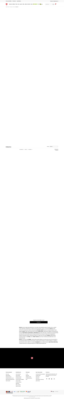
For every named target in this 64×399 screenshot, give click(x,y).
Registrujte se (56, 1)
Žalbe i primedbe (18, 384)
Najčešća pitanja (18, 386)
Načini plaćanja (8, 375)
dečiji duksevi (36, 332)
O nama (27, 374)
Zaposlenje (27, 375)
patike (23, 331)
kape (42, 331)
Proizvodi (11, 6)
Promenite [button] (56, 391)
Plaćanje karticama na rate (10, 378)
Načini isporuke (8, 380)
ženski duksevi (30, 332)
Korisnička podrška (18, 378)
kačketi (39, 331)
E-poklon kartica (38, 375)
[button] (49, 4)
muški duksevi (25, 332)
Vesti (26, 379)
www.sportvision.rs (28, 398)
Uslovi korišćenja (18, 374)
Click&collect (37, 376)
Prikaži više (39, 322)
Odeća (14, 6)
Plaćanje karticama (8, 376)
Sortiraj (48, 146)
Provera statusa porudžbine (20, 379)
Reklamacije (17, 383)
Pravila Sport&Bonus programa (40, 374)
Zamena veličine (18, 380)
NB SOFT (34, 398)
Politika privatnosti (18, 376)
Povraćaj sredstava (18, 382)
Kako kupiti (7, 374)
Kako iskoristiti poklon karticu (10, 379)
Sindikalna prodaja (28, 376)
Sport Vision (7, 6)
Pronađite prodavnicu (29, 378)
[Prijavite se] (55, 4)
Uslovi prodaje (18, 375)
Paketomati (37, 378)
